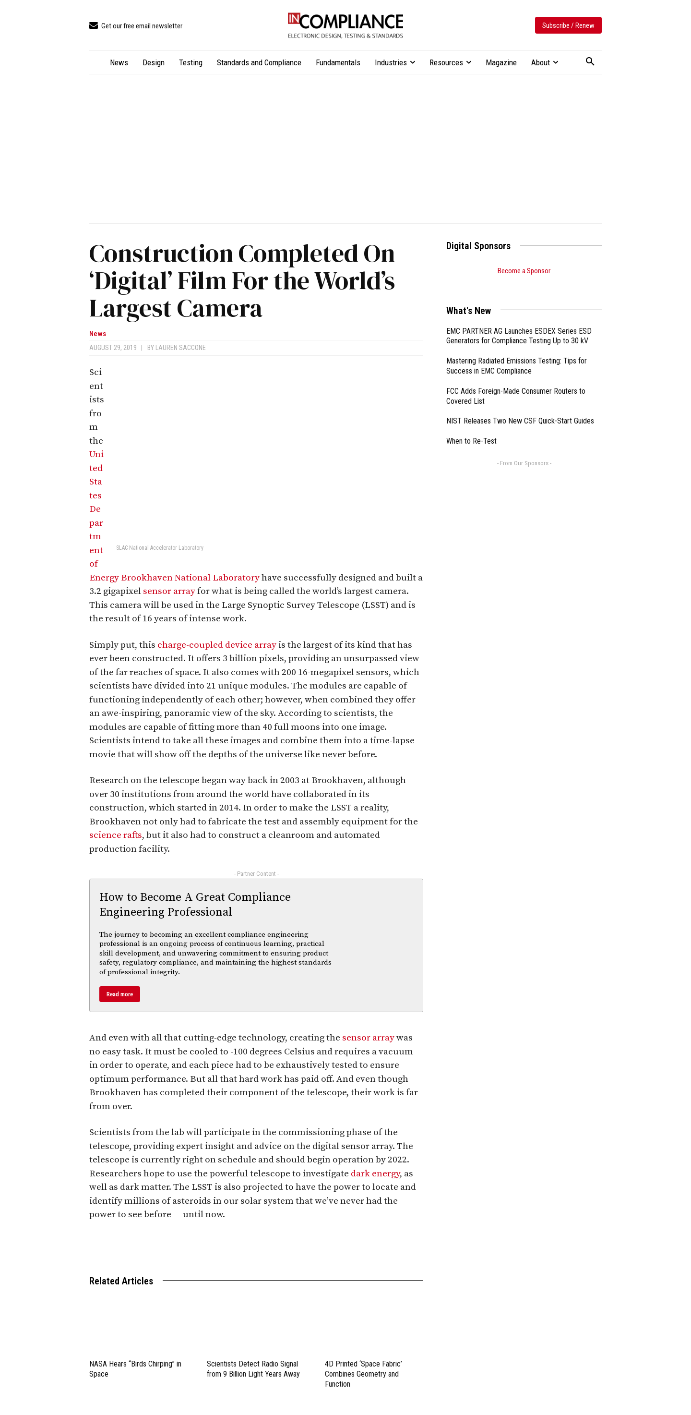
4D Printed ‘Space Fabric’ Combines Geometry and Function (363, 1374)
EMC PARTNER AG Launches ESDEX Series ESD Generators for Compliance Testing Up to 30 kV (519, 324)
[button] (590, 61)
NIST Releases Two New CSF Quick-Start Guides (520, 408)
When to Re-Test (471, 429)
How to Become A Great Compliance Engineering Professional (195, 904)
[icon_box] (135, 26)
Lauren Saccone (180, 347)
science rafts (115, 835)
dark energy (375, 1173)
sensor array (169, 591)
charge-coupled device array (216, 645)
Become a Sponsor (524, 270)
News (97, 334)
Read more (120, 994)
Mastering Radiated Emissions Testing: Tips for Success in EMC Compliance (516, 353)
